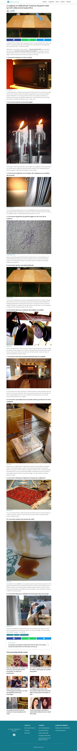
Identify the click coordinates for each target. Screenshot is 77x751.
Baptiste (13, 10)
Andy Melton (8, 464)
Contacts (26, 730)
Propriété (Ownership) (44, 735)
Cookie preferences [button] (60, 730)
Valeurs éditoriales (43, 733)
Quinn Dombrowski (9, 207)
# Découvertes (24, 635)
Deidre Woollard (9, 510)
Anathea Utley (9, 346)
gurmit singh (8, 581)
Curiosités (51, 2)
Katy (7, 164)
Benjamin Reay (9, 626)
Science (45, 2)
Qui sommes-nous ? (29, 728)
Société (62, 2)
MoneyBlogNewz (9, 89)
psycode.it (27, 733)
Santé (57, 2)
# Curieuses (10, 635)
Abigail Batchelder (9, 297)
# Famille (16, 635)
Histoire (68, 2)
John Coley (8, 389)
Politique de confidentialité (62, 728)
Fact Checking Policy (44, 728)
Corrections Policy (43, 730)
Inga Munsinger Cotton (10, 254)
